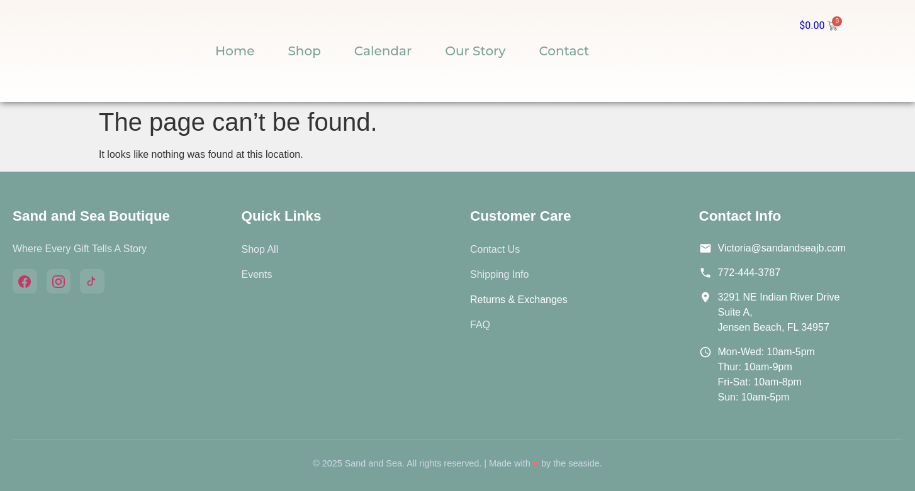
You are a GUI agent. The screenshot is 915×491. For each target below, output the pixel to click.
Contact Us (495, 249)
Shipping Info (499, 274)
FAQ (480, 324)
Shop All (260, 249)
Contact (564, 50)
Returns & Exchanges (519, 299)
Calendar (383, 50)
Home (234, 50)
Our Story (475, 50)
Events (257, 274)
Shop (304, 50)
